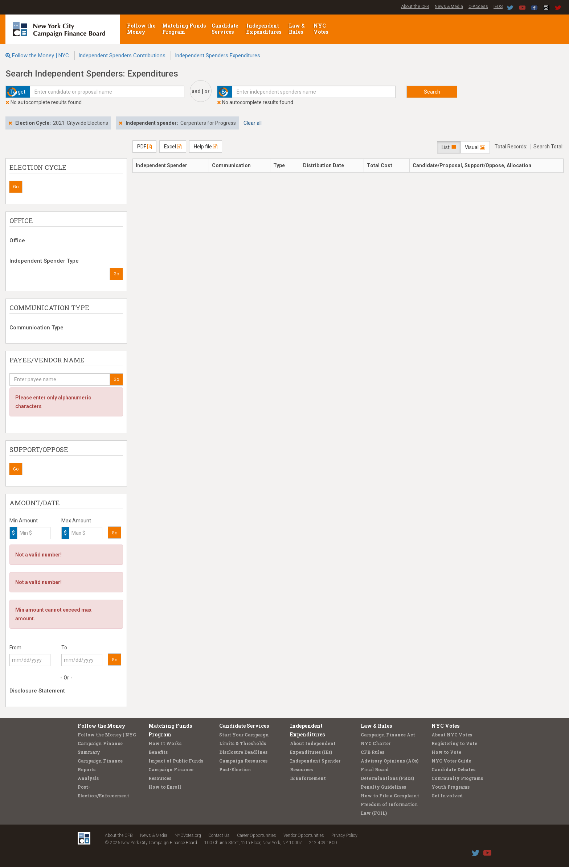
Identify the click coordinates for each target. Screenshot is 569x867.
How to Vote (446, 752)
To (64, 647)
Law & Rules (297, 28)
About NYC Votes (451, 734)
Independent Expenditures (264, 28)
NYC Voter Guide (451, 761)
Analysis (88, 778)
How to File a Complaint (390, 795)
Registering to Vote (454, 743)
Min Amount (23, 520)
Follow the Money (141, 28)
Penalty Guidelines (383, 787)
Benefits (158, 752)
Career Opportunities (256, 835)
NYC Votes (321, 28)
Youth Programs (450, 787)
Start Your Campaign (244, 734)
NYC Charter (375, 743)
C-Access (478, 6)
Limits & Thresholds (242, 743)
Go (16, 186)
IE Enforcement (308, 778)
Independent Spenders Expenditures (217, 55)
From (15, 647)
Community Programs (457, 778)
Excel (172, 146)
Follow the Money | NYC (40, 55)
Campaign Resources (243, 761)
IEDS (498, 6)
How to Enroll (164, 787)
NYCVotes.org (188, 835)
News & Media (449, 6)
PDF (144, 146)
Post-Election (235, 769)
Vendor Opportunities (303, 835)
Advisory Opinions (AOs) (389, 761)
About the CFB (415, 6)
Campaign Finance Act (388, 734)
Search (432, 92)
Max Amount (76, 520)
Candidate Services (225, 28)
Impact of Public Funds (175, 761)
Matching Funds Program (184, 28)
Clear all (252, 123)
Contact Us (219, 835)
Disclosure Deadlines (243, 752)
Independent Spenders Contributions (121, 55)
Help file (205, 146)
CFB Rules (372, 752)
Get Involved (447, 795)
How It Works (164, 743)
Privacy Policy (344, 835)
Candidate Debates (453, 769)
